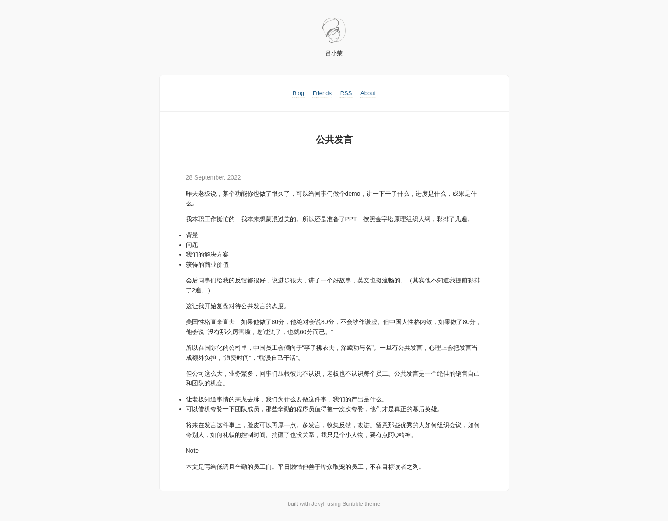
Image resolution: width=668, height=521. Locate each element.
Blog (298, 93)
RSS (346, 93)
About (367, 93)
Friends (322, 93)
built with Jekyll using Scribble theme (334, 503)
